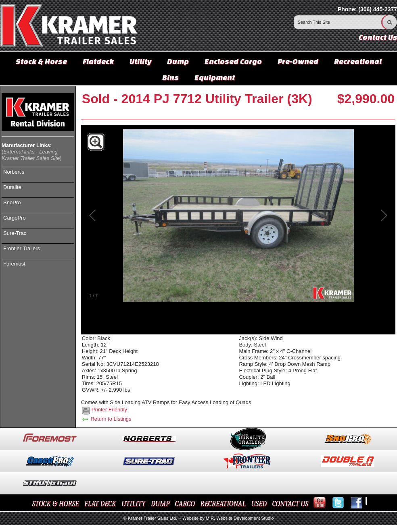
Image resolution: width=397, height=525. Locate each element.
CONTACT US (290, 504)
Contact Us (378, 37)
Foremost (14, 264)
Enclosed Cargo (233, 61)
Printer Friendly (109, 410)
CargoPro (14, 218)
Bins (170, 77)
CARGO (185, 504)
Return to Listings (106, 419)
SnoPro (12, 202)
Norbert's (13, 172)
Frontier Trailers (21, 248)
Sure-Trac (14, 233)
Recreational (358, 61)
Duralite (12, 187)
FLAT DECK (100, 504)
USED (259, 504)
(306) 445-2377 (377, 9)
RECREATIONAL (222, 504)
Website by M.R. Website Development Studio (228, 518)
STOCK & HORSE (55, 504)
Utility (140, 61)
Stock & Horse (41, 61)
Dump (178, 61)
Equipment (214, 77)
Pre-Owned (298, 61)
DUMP (160, 504)
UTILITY (133, 504)
